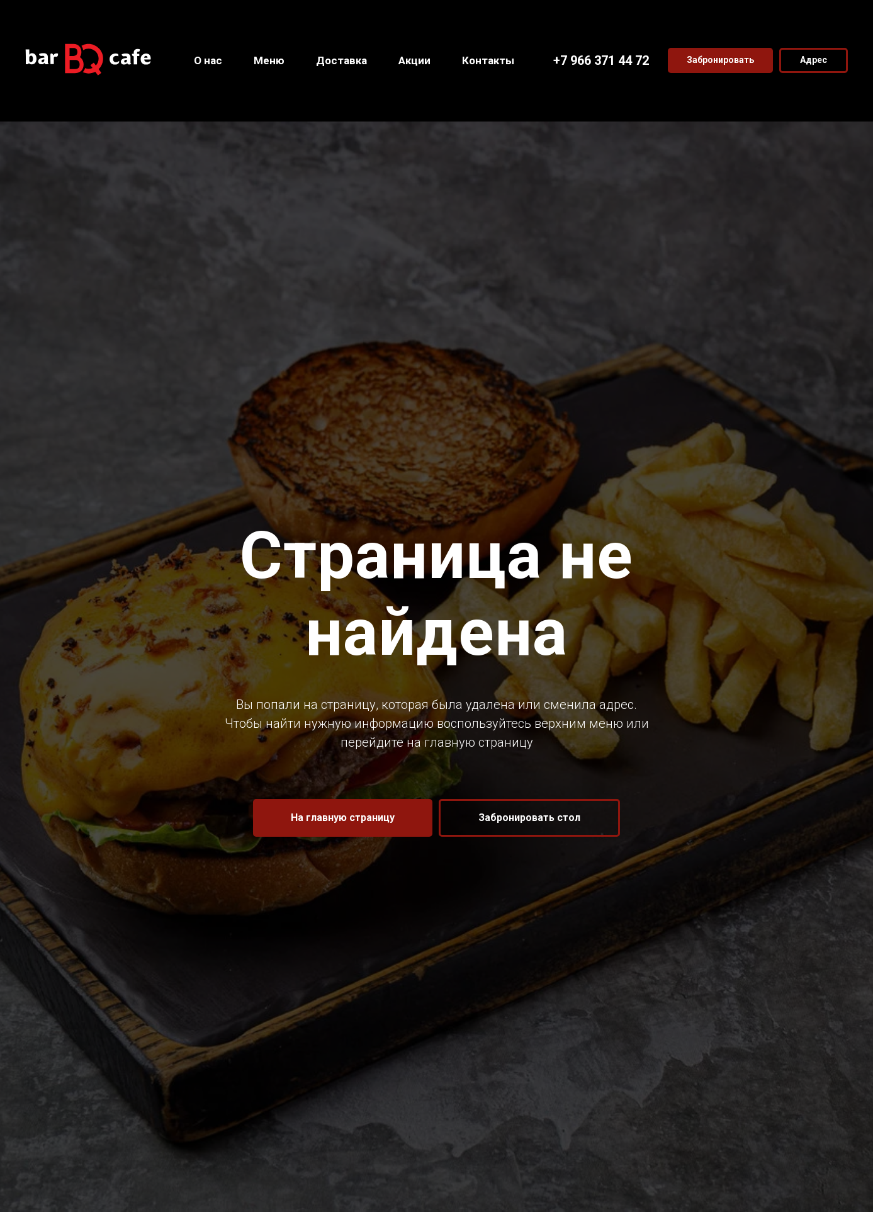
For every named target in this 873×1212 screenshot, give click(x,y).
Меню (269, 60)
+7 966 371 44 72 (601, 60)
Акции (414, 60)
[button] (720, 60)
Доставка (341, 60)
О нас (208, 60)
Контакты (488, 60)
